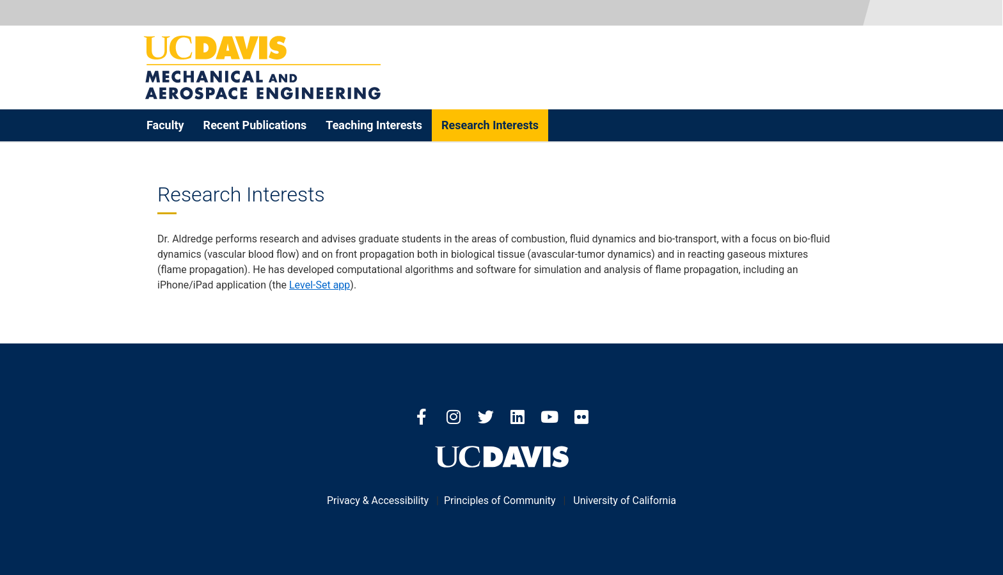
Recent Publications (255, 125)
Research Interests (490, 125)
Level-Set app (319, 285)
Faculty (165, 125)
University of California (624, 500)
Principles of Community (500, 500)
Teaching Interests (374, 125)
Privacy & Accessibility (378, 500)
